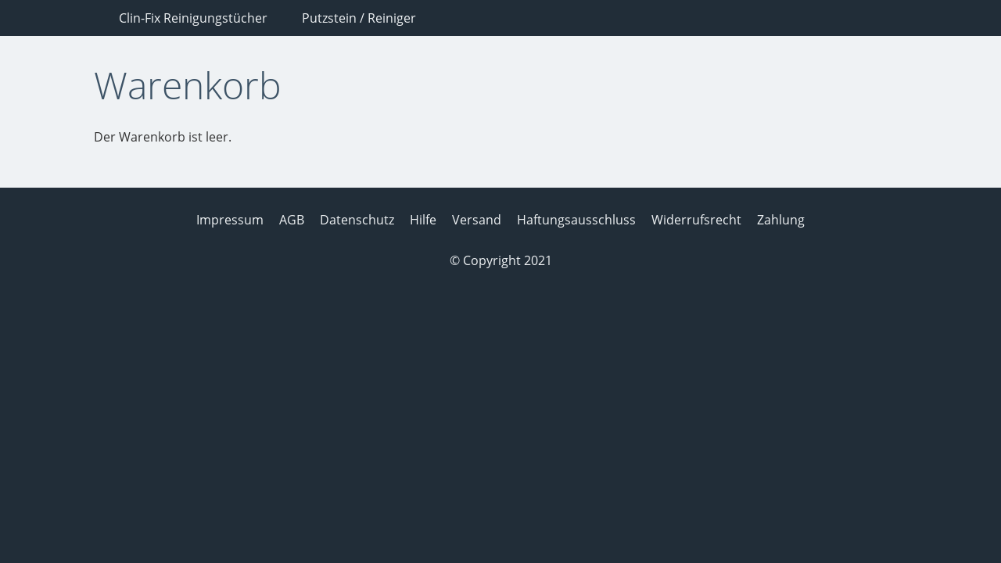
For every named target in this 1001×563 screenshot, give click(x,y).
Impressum (230, 219)
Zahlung (781, 219)
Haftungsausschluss (576, 219)
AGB (291, 219)
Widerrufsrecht (696, 219)
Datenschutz (357, 219)
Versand (476, 219)
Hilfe (423, 219)
